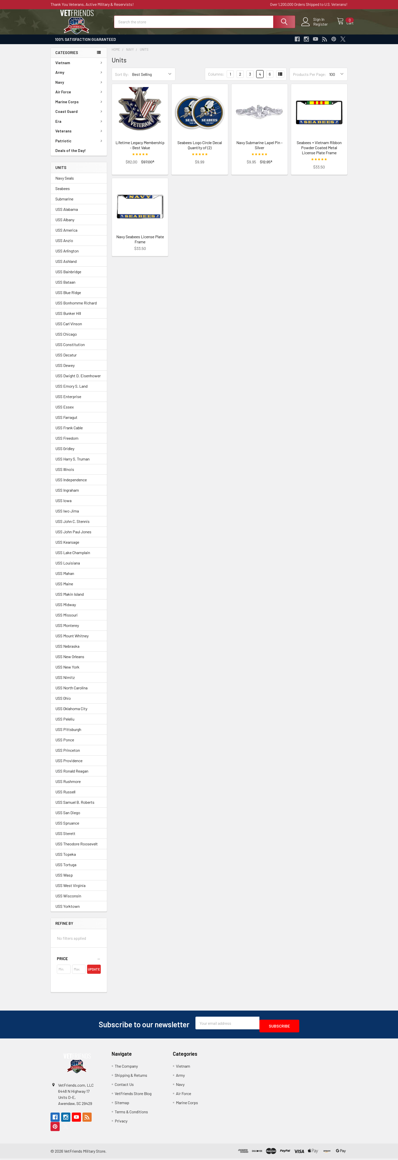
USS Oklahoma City (71, 713)
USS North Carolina (71, 692)
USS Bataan (65, 286)
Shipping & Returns (131, 1076)
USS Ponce (64, 744)
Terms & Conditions (131, 1113)
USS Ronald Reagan (71, 775)
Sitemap (122, 1104)
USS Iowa (63, 505)
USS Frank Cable (69, 432)
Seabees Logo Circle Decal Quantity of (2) (199, 150)
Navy (79, 86)
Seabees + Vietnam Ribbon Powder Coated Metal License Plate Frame (319, 152)
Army (79, 77)
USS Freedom (66, 442)
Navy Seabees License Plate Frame (140, 244)
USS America (66, 234)
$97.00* (147, 166)
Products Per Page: (309, 78)
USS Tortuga (65, 869)
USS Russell (65, 796)
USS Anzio (64, 245)
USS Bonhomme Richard (76, 307)
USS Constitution (70, 349)
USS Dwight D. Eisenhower (78, 380)
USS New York (67, 671)
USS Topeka (65, 858)
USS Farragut (66, 421)
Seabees (62, 193)
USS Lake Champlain (72, 557)
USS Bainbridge (68, 276)
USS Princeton (67, 754)
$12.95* (266, 166)
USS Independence (71, 484)
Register (315, 27)
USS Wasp (64, 879)
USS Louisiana (67, 567)
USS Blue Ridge (68, 297)
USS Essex (64, 411)
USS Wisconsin (68, 900)
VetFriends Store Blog (133, 1095)
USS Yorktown (67, 910)
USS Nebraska (67, 650)
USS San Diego (67, 817)
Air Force (79, 96)
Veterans (79, 135)
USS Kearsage (67, 546)
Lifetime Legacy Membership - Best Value (139, 150)
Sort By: (122, 78)
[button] (79, 963)
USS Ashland (66, 265)
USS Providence (68, 765)
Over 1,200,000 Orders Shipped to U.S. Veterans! (308, 4)
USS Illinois (64, 473)
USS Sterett (65, 837)
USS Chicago (66, 338)
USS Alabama (66, 213)
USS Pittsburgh (68, 733)
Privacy (121, 1122)
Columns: (216, 78)
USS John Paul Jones (73, 536)
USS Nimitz (65, 681)
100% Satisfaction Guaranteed (85, 44)
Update (94, 974)
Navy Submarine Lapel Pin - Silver (259, 150)
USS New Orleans (69, 661)
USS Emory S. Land (71, 390)
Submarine (64, 203)
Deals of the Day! (70, 155)
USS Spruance (67, 827)
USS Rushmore (68, 785)
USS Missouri (66, 619)
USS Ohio (63, 702)
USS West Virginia (70, 890)
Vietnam (79, 67)
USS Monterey (67, 629)
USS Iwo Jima (67, 515)
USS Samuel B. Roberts (74, 806)
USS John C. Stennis (72, 525)
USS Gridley (64, 453)
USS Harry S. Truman (72, 463)
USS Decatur (66, 359)
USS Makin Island (69, 598)
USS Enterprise (68, 401)
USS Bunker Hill (68, 317)
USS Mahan (64, 577)
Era (79, 126)
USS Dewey (65, 369)
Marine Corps (79, 106)
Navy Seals (64, 182)
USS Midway (65, 609)
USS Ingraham (67, 494)
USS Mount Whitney (72, 640)
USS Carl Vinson (68, 328)
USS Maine (64, 588)
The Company (126, 1067)
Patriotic (79, 145)
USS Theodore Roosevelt (76, 848)
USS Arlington (67, 255)
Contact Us (124, 1085)
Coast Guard (79, 116)
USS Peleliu (64, 723)
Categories (66, 57)
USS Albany (64, 224)
